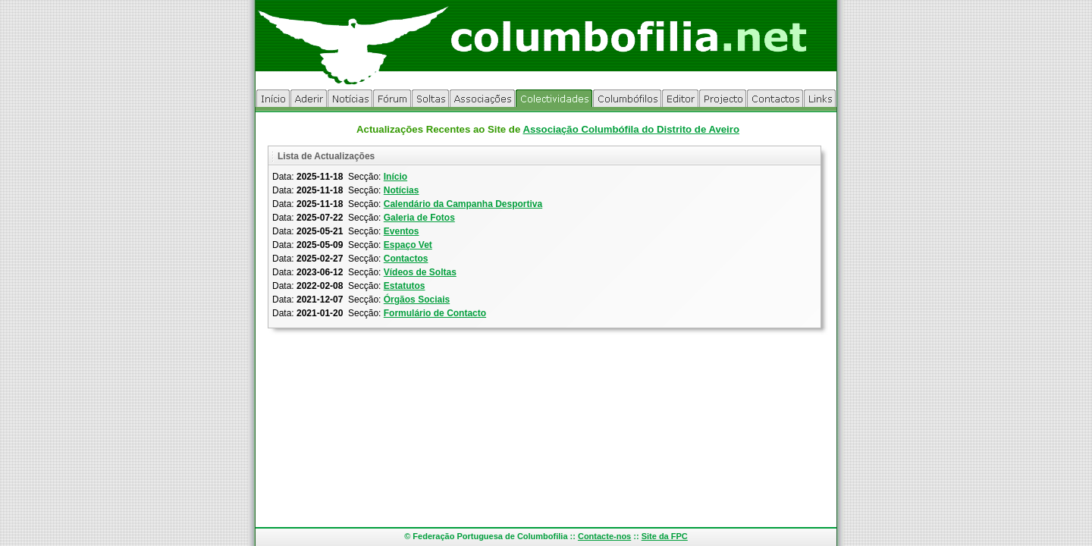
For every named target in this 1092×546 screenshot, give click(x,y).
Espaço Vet (408, 245)
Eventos (401, 231)
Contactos (406, 258)
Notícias (401, 190)
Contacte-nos (604, 536)
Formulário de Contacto (435, 313)
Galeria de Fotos (419, 217)
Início (395, 176)
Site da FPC (665, 536)
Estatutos (404, 286)
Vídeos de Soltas (420, 272)
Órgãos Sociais (417, 299)
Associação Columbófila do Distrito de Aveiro (630, 129)
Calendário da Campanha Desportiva (463, 204)
